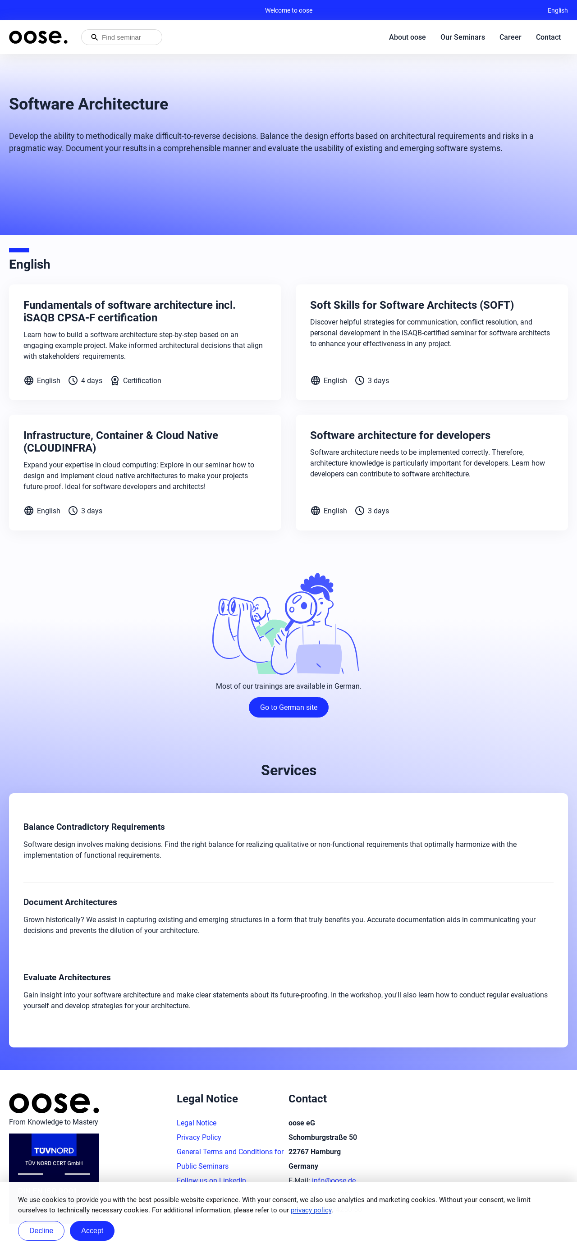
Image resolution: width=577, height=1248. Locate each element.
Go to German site (288, 707)
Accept (92, 1230)
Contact (548, 37)
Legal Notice (196, 1123)
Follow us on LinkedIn (211, 1180)
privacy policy (311, 1210)
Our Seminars (462, 37)
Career (510, 37)
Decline (41, 1230)
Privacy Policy (199, 1137)
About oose (407, 37)
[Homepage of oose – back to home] (38, 37)
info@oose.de (334, 1180)
